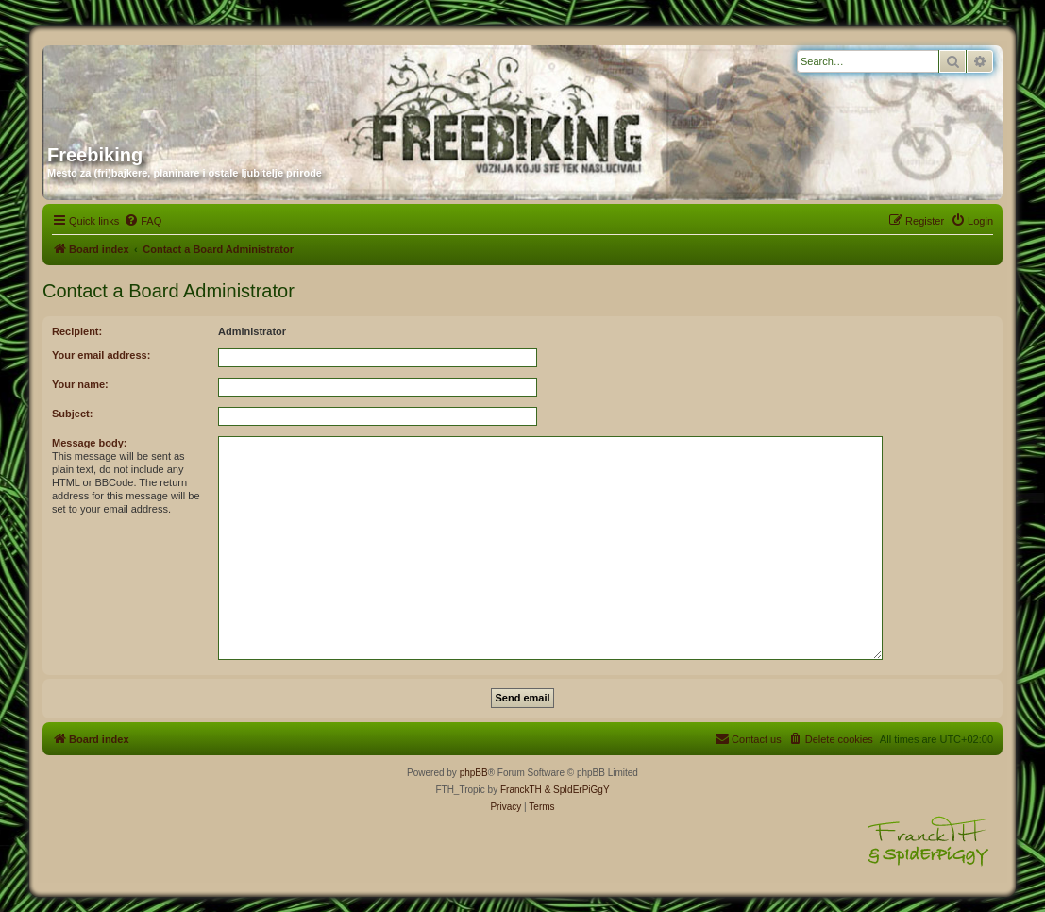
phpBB (474, 773)
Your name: (80, 384)
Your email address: (101, 355)
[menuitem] (142, 221)
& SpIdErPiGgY (577, 790)
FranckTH (521, 790)
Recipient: (77, 331)
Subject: (72, 413)
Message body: (89, 442)
